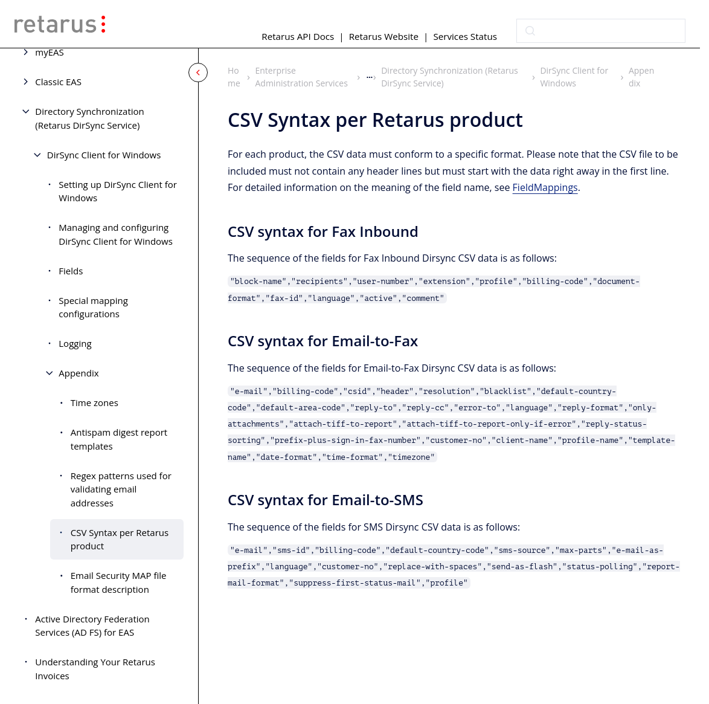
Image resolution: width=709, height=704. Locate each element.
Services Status (465, 36)
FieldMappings (545, 186)
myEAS (49, 52)
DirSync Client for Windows (104, 155)
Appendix (78, 373)
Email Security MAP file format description (119, 582)
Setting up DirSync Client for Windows (118, 191)
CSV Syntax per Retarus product (119, 539)
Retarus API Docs (297, 36)
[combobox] (601, 30)
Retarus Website (384, 36)
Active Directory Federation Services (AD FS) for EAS (92, 626)
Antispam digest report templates (119, 439)
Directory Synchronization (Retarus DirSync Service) (89, 118)
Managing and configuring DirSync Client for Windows (116, 234)
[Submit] (530, 30)
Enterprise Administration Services (301, 77)
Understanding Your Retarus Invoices (95, 669)
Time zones (94, 402)
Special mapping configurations (93, 307)
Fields (71, 271)
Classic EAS (58, 82)
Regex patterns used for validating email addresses (121, 489)
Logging (75, 343)
